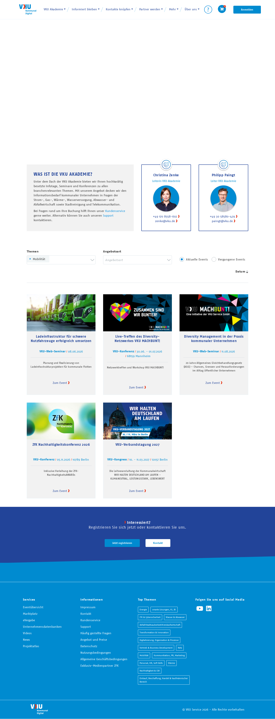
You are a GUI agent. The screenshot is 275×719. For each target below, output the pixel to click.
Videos (27, 633)
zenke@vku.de (165, 221)
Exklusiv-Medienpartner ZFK (99, 665)
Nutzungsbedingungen (95, 652)
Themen (33, 251)
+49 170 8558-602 (165, 216)
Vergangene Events (231, 259)
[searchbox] (57, 260)
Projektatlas (31, 646)
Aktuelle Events (197, 259)
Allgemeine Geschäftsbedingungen (103, 659)
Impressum (87, 607)
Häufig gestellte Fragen (95, 633)
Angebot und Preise (93, 639)
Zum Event (60, 383)
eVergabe (29, 620)
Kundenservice (115, 211)
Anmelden (247, 9)
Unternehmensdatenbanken (42, 626)
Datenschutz (88, 646)
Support (108, 215)
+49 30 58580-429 (222, 216)
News (26, 639)
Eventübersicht (33, 607)
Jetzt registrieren (122, 543)
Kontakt (158, 543)
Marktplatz (30, 613)
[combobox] (61, 259)
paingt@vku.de (222, 221)
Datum (240, 271)
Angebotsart (112, 251)
